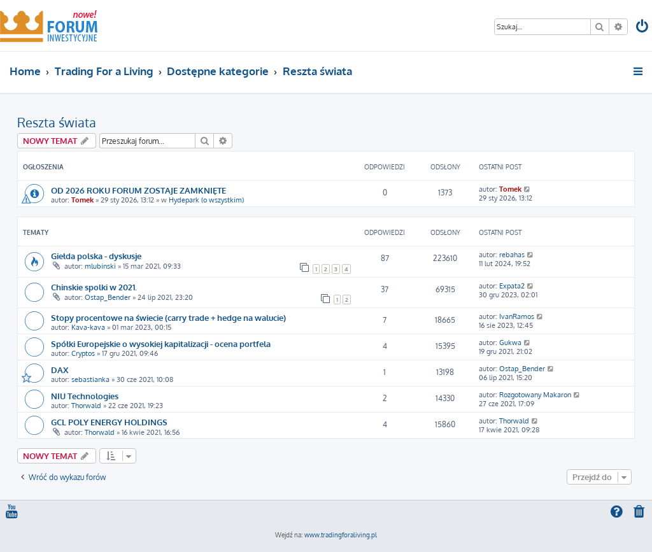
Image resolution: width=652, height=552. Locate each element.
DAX (59, 369)
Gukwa (510, 342)
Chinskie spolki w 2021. (94, 286)
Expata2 (512, 285)
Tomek (82, 199)
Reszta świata (56, 122)
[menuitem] (643, 27)
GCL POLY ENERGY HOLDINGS (109, 421)
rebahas (512, 254)
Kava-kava (88, 327)
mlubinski (100, 266)
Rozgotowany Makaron (535, 394)
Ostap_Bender (108, 297)
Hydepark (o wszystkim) (206, 199)
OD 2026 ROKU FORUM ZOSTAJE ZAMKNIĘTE (138, 190)
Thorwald (86, 405)
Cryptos (83, 353)
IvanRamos (516, 316)
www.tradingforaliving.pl (340, 535)
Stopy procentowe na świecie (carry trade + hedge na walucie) (168, 317)
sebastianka (90, 379)
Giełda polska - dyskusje (96, 255)
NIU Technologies (84, 395)
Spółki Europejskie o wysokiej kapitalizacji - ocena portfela (161, 343)
